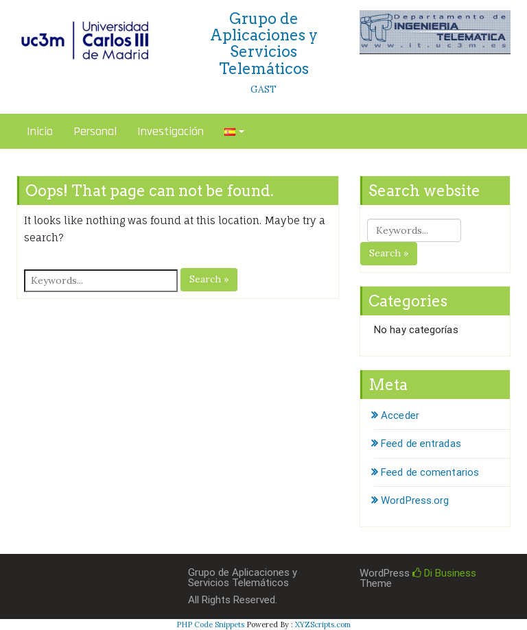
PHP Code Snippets (210, 624)
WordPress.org (415, 500)
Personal (95, 131)
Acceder (400, 415)
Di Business (444, 573)
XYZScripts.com (323, 624)
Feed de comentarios (430, 472)
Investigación (170, 131)
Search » (209, 279)
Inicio (40, 131)
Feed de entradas (421, 443)
